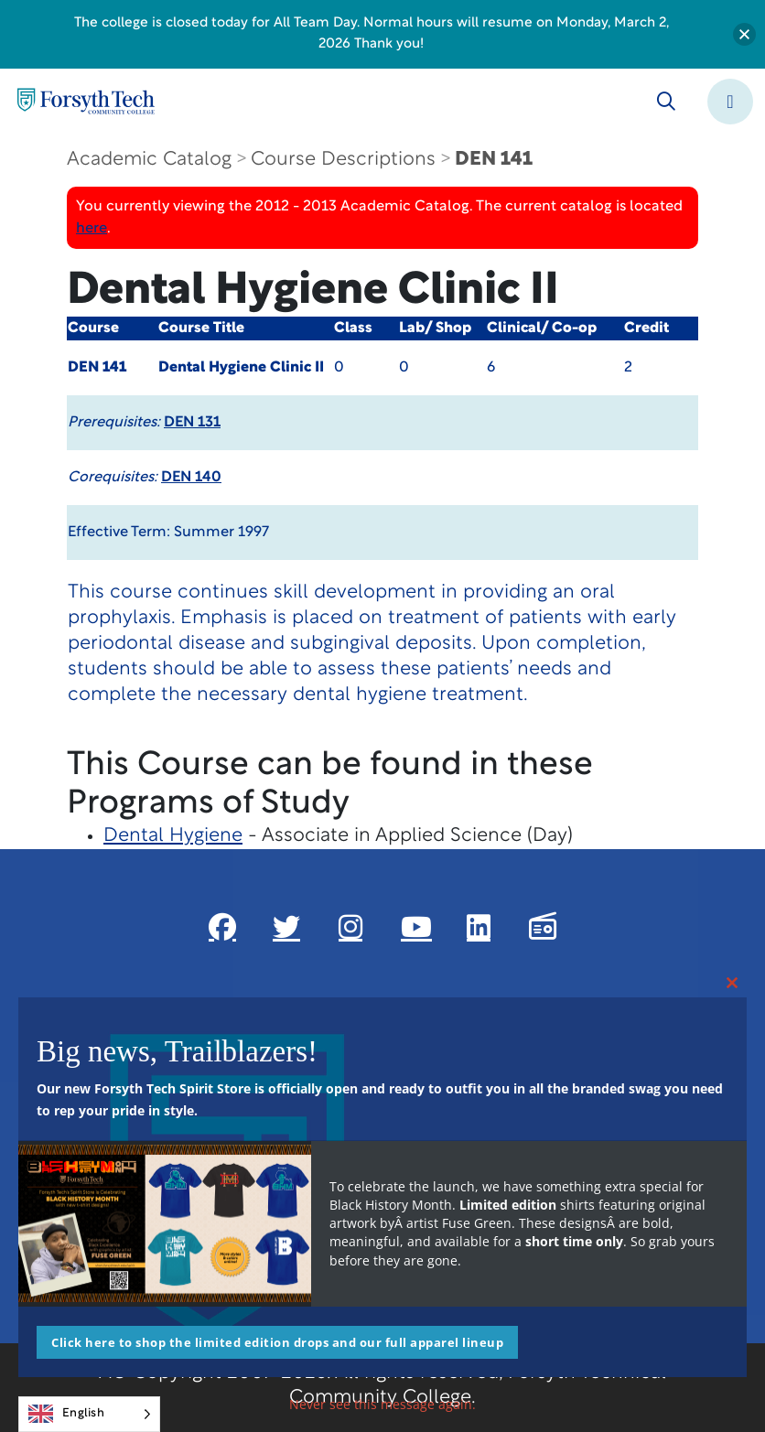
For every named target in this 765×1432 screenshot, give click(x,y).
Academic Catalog (149, 159)
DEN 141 (494, 159)
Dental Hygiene (172, 835)
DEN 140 (191, 477)
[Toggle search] (666, 101)
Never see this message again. (382, 1404)
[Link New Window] (222, 927)
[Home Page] (86, 101)
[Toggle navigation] (730, 101)
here (91, 228)
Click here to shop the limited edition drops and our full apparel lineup (277, 1342)
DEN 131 (192, 422)
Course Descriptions (343, 159)
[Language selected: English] (89, 1414)
